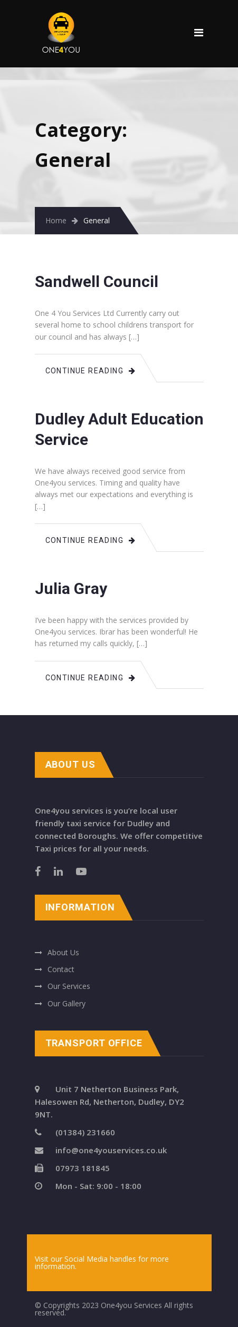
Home (55, 220)
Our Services (68, 986)
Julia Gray (71, 588)
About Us (63, 952)
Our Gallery (66, 1003)
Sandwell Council (96, 281)
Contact (60, 969)
